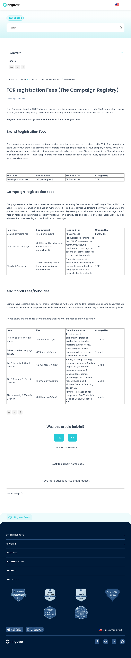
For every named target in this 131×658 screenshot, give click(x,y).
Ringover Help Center (16, 79)
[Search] (65, 27)
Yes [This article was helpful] (59, 437)
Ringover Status (22, 517)
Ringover (33, 79)
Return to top (15, 493)
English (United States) (112, 630)
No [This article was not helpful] (72, 437)
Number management (51, 79)
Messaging (69, 79)
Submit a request (79, 480)
